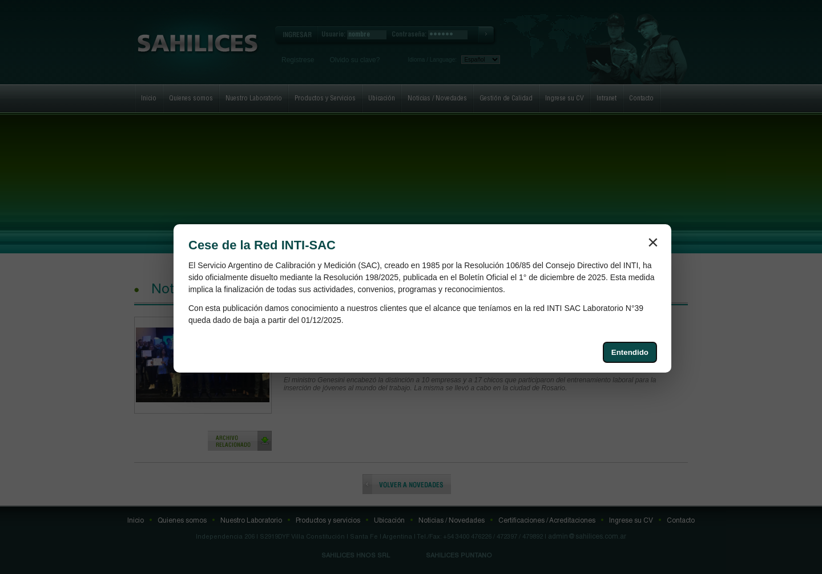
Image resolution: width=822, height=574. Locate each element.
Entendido (629, 352)
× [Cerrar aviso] (653, 242)
